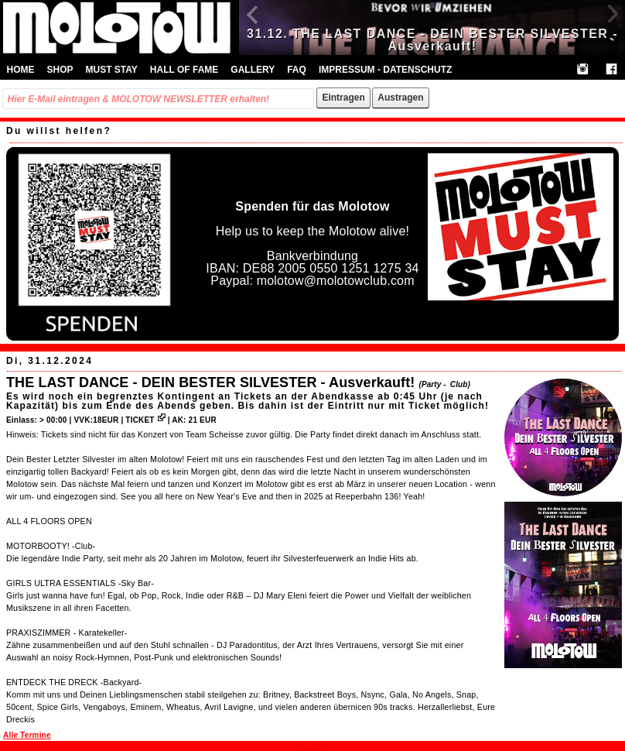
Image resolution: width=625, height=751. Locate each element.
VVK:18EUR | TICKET (119, 420)
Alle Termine (27, 735)
